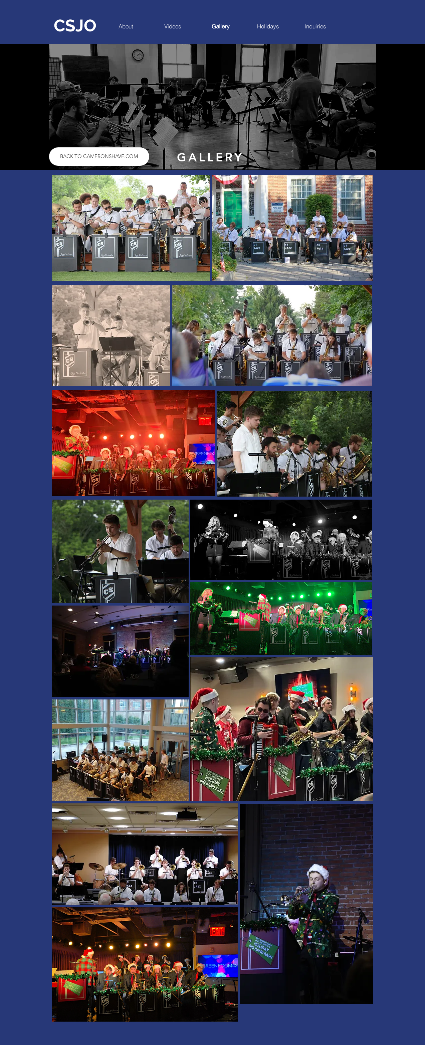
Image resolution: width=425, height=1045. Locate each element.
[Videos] (173, 26)
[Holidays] (268, 26)
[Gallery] (220, 26)
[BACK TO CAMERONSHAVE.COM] (99, 156)
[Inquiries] (315, 26)
